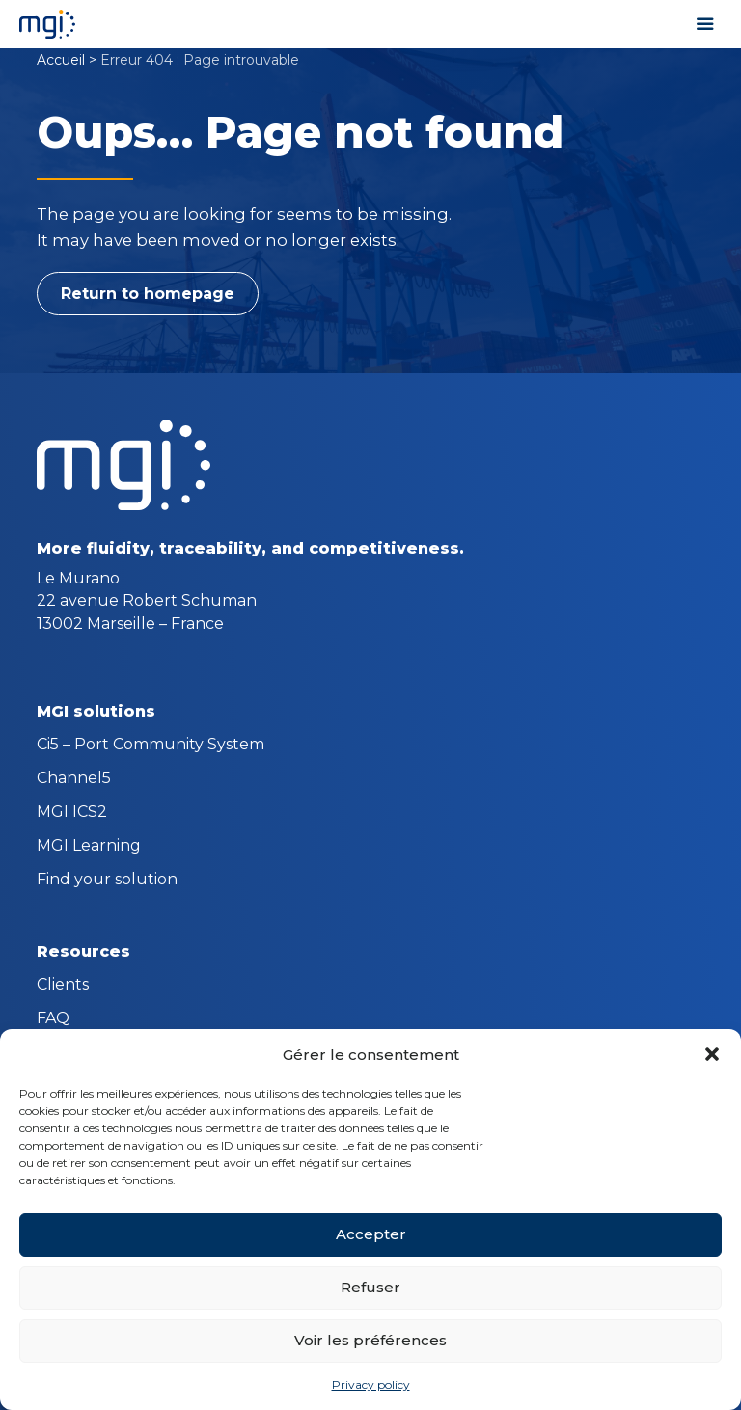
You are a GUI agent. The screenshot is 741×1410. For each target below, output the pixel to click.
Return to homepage (147, 294)
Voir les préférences (370, 1340)
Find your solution (107, 880)
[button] (712, 1054)
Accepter (371, 1234)
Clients (63, 985)
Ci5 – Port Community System (150, 745)
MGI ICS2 (72, 813)
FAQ (53, 1019)
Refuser (370, 1287)
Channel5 (74, 779)
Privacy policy (371, 1384)
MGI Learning (89, 846)
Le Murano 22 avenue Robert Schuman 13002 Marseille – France (147, 600)
